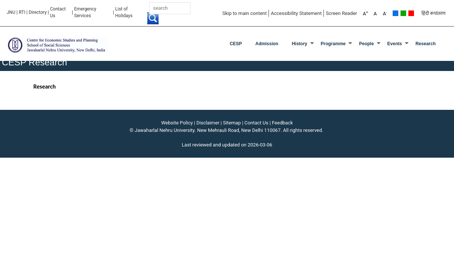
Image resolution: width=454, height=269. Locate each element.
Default (395, 13)
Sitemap (232, 123)
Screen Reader (341, 13)
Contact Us (58, 12)
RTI (22, 12)
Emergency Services (85, 12)
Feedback (282, 123)
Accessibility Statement (296, 13)
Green (403, 13)
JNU (11, 12)
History (299, 43)
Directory (38, 12)
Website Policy (177, 123)
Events (394, 43)
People (366, 43)
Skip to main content (244, 13)
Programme (333, 43)
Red (411, 13)
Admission (266, 43)
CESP (236, 43)
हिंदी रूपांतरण (433, 13)
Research (425, 43)
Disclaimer (207, 123)
